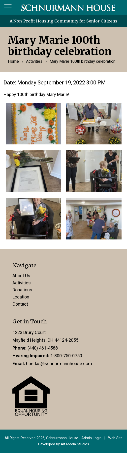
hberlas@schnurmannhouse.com (59, 363)
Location (20, 296)
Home (13, 61)
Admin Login (91, 438)
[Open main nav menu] (8, 7)
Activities (34, 61)
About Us (21, 275)
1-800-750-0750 (66, 355)
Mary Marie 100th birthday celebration (82, 61)
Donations (22, 289)
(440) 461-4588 (43, 348)
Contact (20, 304)
